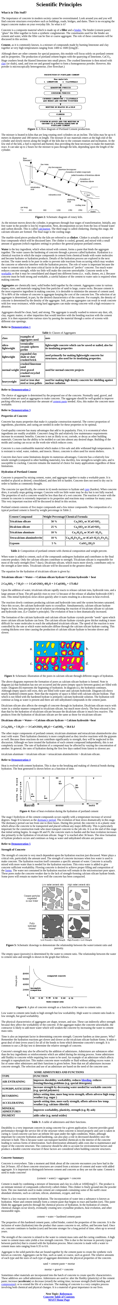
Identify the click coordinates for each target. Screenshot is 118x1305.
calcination (44, 228)
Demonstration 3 (20, 410)
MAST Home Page (59, 1299)
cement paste (60, 401)
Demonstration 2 (20, 389)
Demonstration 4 (20, 759)
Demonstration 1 (20, 327)
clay (3, 63)
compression (8, 1284)
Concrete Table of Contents (59, 1296)
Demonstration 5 (20, 843)
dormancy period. (46, 820)
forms (8, 870)
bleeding (86, 1080)
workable (6, 273)
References (65, 1293)
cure (87, 489)
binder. (78, 30)
